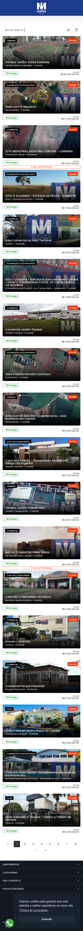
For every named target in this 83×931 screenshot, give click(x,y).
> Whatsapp (10, 73)
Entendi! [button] (47, 919)
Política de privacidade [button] (34, 910)
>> (45, 850)
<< (8, 844)
